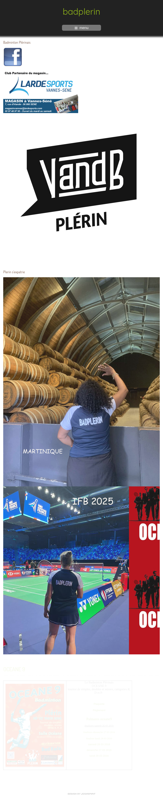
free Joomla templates (81, 794)
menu (82, 28)
